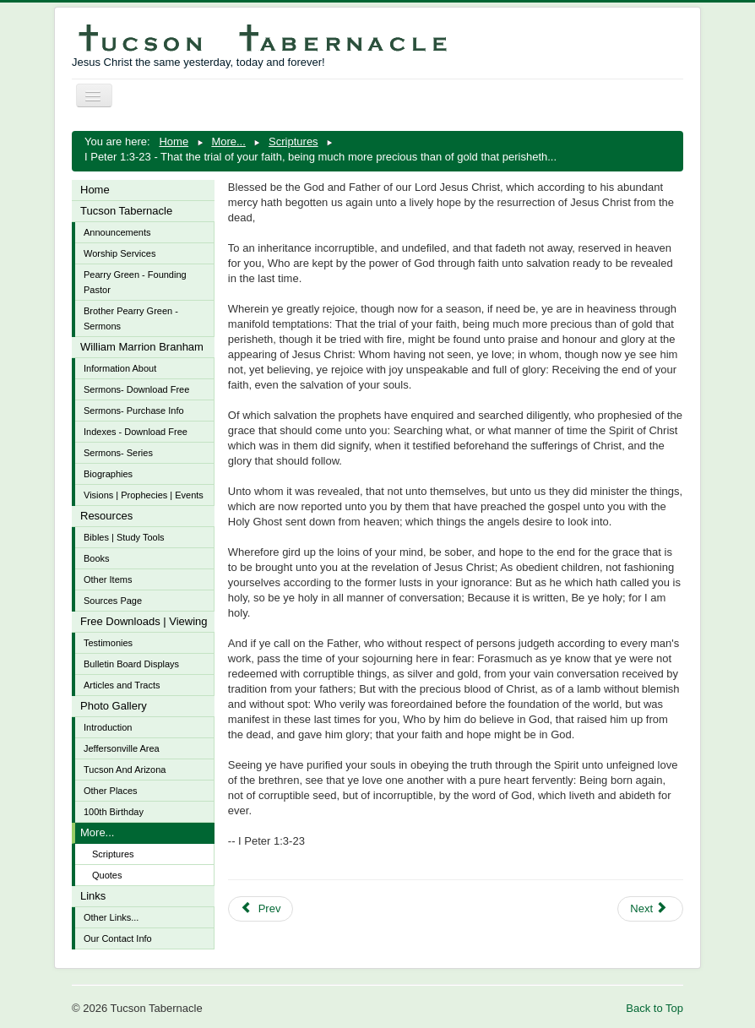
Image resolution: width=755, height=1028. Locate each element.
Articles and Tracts (122, 685)
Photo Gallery (113, 705)
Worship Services (119, 253)
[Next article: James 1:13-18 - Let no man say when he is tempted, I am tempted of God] (650, 909)
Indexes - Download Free (135, 432)
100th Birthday (114, 812)
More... (97, 832)
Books (97, 558)
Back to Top (654, 1008)
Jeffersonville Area (122, 748)
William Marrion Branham (142, 346)
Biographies (108, 474)
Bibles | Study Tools (124, 537)
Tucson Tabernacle (126, 210)
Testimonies (108, 643)
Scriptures (113, 854)
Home (95, 189)
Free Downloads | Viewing (144, 621)
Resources (106, 515)
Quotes (107, 875)
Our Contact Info (118, 938)
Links (93, 895)
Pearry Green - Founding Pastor (135, 282)
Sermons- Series (118, 453)
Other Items (108, 579)
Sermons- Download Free (136, 389)
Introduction (108, 727)
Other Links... (111, 917)
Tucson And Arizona (125, 769)
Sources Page (113, 601)
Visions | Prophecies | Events (144, 495)
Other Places (111, 791)
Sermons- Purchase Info (134, 410)
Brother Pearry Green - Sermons (131, 318)
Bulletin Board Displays (131, 664)
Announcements (117, 232)
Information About (120, 368)
